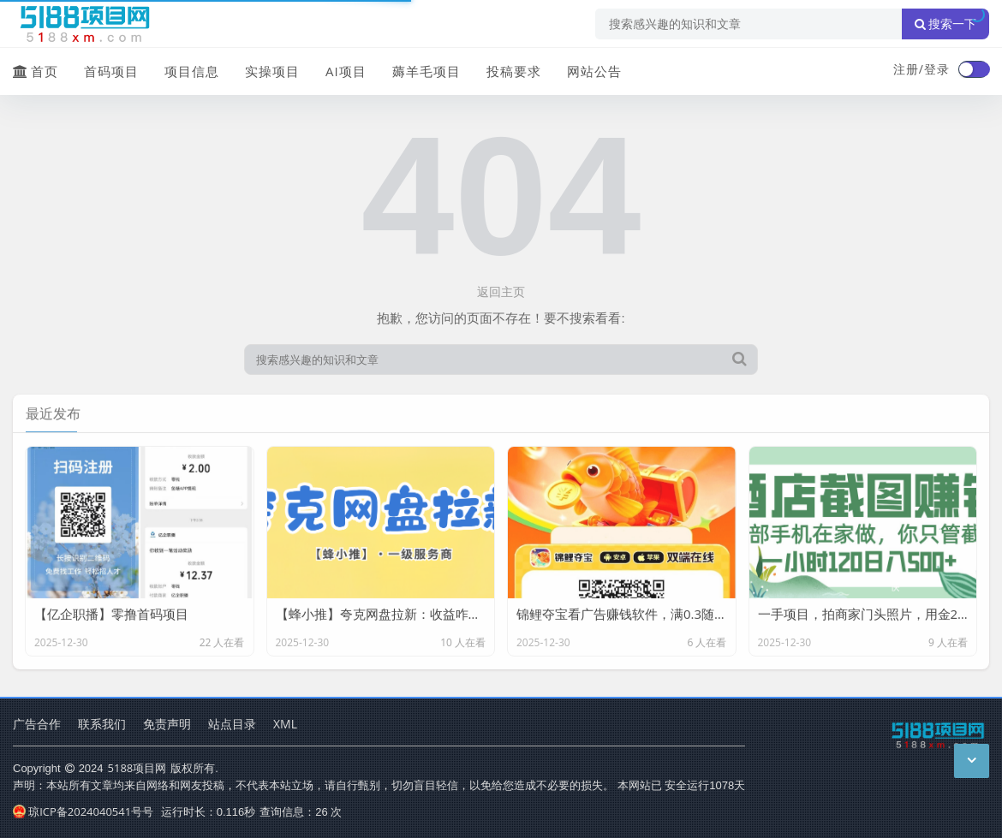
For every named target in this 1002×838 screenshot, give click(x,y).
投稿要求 (513, 71)
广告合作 (37, 724)
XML (285, 724)
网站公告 (594, 71)
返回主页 (501, 291)
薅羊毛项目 (426, 71)
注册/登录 (921, 69)
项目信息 (191, 71)
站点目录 (232, 724)
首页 (35, 71)
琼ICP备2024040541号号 (83, 811)
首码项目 (111, 71)
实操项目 (272, 71)
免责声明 (167, 724)
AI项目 (346, 71)
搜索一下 (945, 24)
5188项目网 (137, 768)
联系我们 (102, 724)
